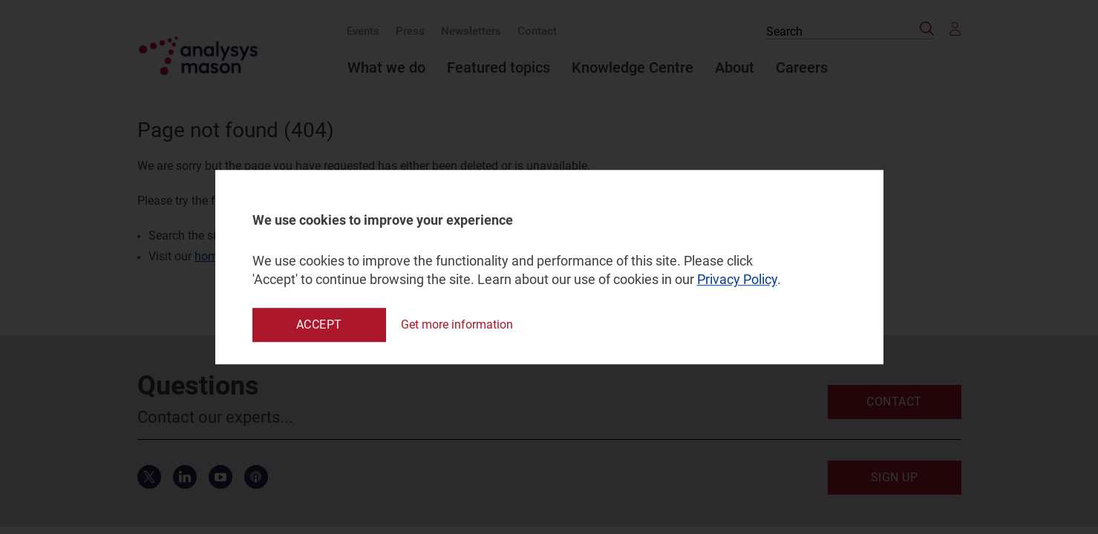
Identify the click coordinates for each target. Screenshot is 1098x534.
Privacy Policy (737, 280)
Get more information (457, 324)
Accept (319, 324)
